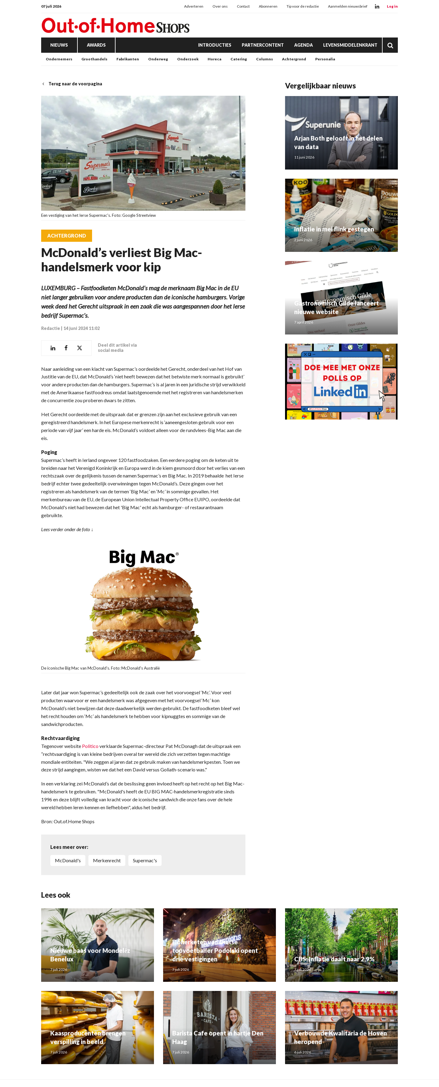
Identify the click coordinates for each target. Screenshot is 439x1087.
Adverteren (193, 6)
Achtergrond (294, 59)
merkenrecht (107, 860)
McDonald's (68, 860)
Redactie (50, 328)
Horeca (214, 59)
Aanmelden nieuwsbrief (347, 6)
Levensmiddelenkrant (350, 45)
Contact (243, 6)
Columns (264, 59)
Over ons (220, 6)
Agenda (303, 45)
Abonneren (268, 6)
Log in (392, 6)
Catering (238, 59)
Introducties (214, 45)
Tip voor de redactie (303, 6)
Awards (96, 45)
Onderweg (158, 59)
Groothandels (94, 59)
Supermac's (145, 860)
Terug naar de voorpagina (71, 83)
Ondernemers (59, 59)
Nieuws (59, 45)
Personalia (325, 59)
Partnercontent (263, 45)
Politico (90, 746)
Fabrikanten (127, 59)
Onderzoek (187, 59)
